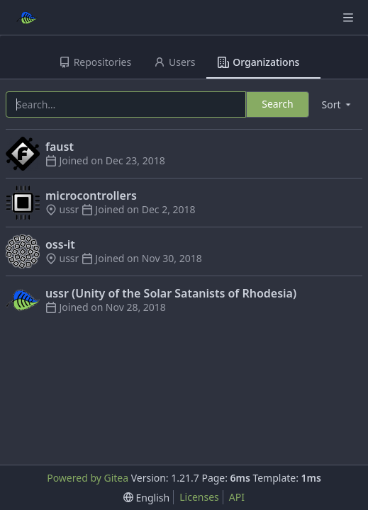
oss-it (60, 244)
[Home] (27, 17)
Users (174, 62)
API (237, 497)
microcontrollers (91, 195)
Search (277, 103)
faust (59, 147)
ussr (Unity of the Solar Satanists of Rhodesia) (170, 293)
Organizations (258, 62)
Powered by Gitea (87, 477)
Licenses (199, 497)
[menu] (337, 104)
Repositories (95, 62)
